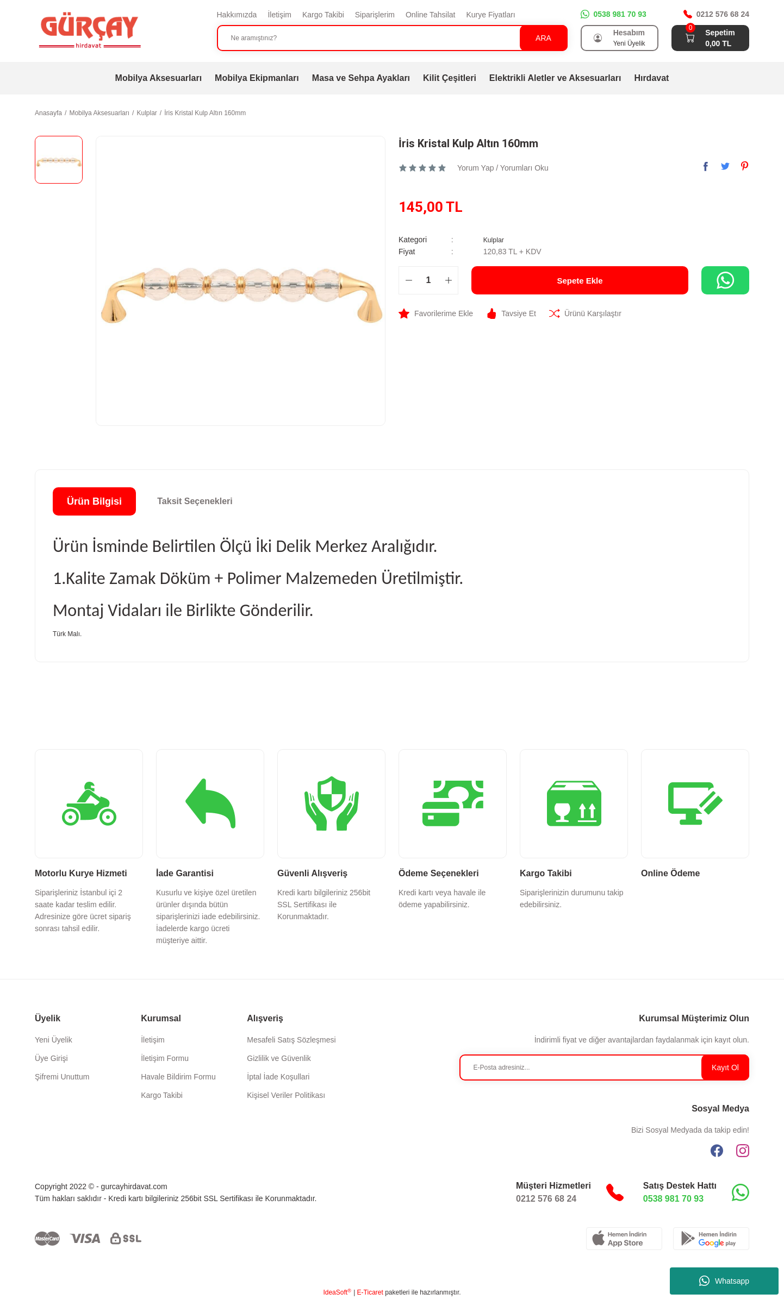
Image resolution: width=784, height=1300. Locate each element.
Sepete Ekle (579, 280)
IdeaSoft (337, 1292)
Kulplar (495, 239)
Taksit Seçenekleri (194, 501)
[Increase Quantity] (448, 280)
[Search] (392, 38)
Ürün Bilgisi (94, 501)
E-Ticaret (370, 1292)
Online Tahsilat (431, 14)
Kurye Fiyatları (490, 14)
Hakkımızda (237, 14)
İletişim (279, 14)
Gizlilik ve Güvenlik (278, 1058)
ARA (543, 38)
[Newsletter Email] (604, 1067)
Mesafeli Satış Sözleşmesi (291, 1039)
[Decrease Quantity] (408, 280)
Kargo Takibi (323, 14)
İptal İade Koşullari (278, 1076)
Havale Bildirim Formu (178, 1076)
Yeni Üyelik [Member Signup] (629, 43)
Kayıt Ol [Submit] (725, 1067)
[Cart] (690, 38)
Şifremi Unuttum (62, 1076)
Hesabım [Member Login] (629, 32)
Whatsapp (724, 1281)
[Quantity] (428, 280)
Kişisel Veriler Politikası (286, 1095)
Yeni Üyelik (53, 1039)
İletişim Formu (165, 1058)
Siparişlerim (375, 14)
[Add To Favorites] (436, 313)
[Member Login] (598, 38)
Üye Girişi (51, 1058)
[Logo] (89, 30)
